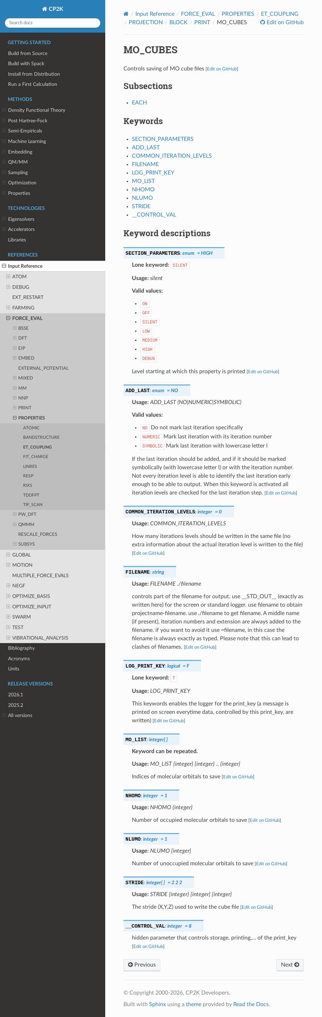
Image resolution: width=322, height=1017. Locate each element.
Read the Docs (251, 1004)
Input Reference (22, 266)
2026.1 (15, 694)
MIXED (23, 378)
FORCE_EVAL (24, 318)
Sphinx (157, 1004)
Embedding (17, 152)
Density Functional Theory (33, 110)
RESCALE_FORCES (37, 534)
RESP (28, 476)
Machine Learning (24, 141)
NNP (20, 398)
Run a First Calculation (32, 84)
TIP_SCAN (32, 505)
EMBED (24, 358)
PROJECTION (146, 22)
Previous (142, 965)
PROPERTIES (29, 418)
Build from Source (27, 53)
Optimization (19, 183)
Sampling (15, 173)
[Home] (126, 14)
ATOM (16, 277)
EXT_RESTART (27, 297)
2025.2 (15, 705)
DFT (20, 338)
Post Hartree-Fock (24, 121)
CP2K (55, 9)
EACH (139, 102)
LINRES (30, 467)
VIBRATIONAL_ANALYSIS (37, 638)
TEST (15, 627)
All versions (17, 715)
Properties (16, 193)
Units (13, 668)
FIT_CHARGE (35, 457)
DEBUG (17, 287)
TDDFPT (31, 495)
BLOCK (178, 22)
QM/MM (15, 162)
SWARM (18, 617)
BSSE (21, 329)
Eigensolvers (18, 219)
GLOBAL (18, 555)
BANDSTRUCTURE (41, 437)
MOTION (19, 565)
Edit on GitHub (284, 22)
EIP (19, 349)
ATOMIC (31, 428)
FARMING (20, 308)
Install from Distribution (34, 74)
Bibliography (21, 648)
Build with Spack (26, 63)
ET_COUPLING (37, 447)
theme (193, 1004)
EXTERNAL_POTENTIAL (43, 368)
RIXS (27, 485)
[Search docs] (53, 23)
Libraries (17, 240)
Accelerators (18, 229)
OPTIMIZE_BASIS (28, 596)
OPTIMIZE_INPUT (28, 607)
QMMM (24, 525)
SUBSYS (24, 544)
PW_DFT (25, 515)
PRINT (22, 408)
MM (20, 388)
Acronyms (19, 658)
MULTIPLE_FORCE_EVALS (40, 575)
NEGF (15, 586)
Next (290, 965)
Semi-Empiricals (22, 131)
